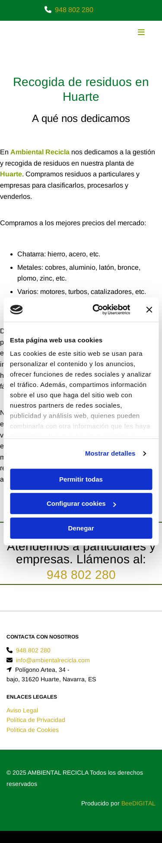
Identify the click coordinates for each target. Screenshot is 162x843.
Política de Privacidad (35, 719)
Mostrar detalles (110, 453)
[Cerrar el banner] (149, 310)
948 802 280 (74, 9)
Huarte (11, 174)
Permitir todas (81, 479)
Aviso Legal (22, 710)
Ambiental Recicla (40, 152)
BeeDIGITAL (138, 803)
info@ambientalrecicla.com (53, 660)
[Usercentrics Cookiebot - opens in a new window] (96, 309)
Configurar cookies (81, 503)
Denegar (81, 528)
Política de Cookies (32, 729)
